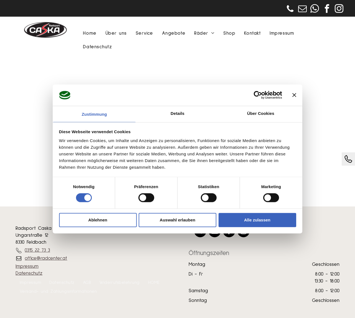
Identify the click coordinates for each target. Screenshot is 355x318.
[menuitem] (89, 33)
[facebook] (327, 9)
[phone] (290, 9)
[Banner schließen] (294, 95)
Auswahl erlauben (177, 220)
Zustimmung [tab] (94, 114)
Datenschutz (29, 273)
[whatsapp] (315, 9)
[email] (302, 9)
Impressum (27, 266)
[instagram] (339, 9)
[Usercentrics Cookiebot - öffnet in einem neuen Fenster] (258, 95)
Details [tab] (177, 113)
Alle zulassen (257, 220)
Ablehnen (97, 220)
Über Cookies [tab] (260, 113)
